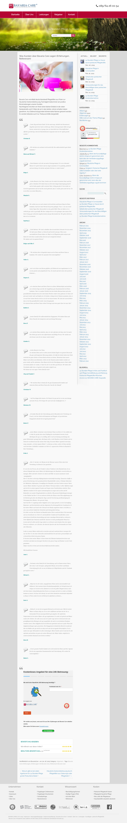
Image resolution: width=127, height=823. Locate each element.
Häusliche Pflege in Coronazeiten (91, 202)
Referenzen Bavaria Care (57, 764)
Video (11, 796)
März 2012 (83, 359)
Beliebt (93, 56)
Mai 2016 (83, 281)
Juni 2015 (83, 296)
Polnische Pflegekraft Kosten (103, 791)
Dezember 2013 (85, 322)
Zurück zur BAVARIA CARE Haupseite (93, 378)
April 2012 (83, 356)
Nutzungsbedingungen (37, 816)
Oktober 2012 (84, 342)
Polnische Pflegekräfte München (91, 375)
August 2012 (84, 346)
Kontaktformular (44, 726)
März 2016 (83, 286)
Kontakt (71, 13)
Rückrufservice (42, 799)
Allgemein (38, 42)
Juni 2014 (83, 315)
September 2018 (85, 238)
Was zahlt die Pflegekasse (102, 796)
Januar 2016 (84, 291)
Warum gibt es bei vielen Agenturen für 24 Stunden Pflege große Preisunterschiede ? (31, 773)
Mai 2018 (83, 240)
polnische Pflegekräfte (98, 816)
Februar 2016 (84, 288)
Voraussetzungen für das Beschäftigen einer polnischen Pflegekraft (95, 87)
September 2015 (85, 293)
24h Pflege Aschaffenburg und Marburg (93, 373)
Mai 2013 (83, 327)
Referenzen (69, 799)
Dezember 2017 (85, 245)
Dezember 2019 (85, 228)
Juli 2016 (83, 276)
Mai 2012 (83, 354)
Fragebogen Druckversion (45, 794)
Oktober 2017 (84, 250)
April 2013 (83, 330)
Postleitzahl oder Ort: (58, 686)
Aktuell (84, 56)
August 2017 (84, 252)
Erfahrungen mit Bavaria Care (40, 764)
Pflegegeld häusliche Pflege (102, 794)
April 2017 (83, 255)
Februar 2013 (84, 334)
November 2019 (85, 230)
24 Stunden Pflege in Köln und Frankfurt (93, 371)
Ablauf (25, 42)
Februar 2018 (84, 243)
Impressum (12, 794)
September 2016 (85, 272)
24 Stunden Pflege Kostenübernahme (93, 216)
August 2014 (84, 313)
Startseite (15, 13)
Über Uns (29, 13)
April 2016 (83, 284)
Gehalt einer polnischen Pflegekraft (92, 209)
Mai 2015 (83, 298)
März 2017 (83, 257)
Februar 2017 (84, 259)
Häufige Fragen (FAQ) (72, 794)
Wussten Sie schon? (61, 816)
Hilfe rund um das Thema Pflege (74, 42)
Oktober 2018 (84, 235)
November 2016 (85, 267)
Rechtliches (96, 42)
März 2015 (83, 301)
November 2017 (85, 247)
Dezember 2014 (85, 308)
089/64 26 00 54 (108, 5)
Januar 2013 (84, 337)
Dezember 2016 (85, 264)
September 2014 (85, 310)
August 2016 (84, 274)
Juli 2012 (82, 349)
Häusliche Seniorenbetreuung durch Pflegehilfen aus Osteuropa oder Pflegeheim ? (59, 773)
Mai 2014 (83, 318)
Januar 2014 (84, 320)
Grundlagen (88, 816)
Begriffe (102, 56)
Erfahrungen (53, 42)
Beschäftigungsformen (73, 791)
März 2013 (83, 332)
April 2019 (83, 233)
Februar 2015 (84, 303)
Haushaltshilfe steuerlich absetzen (104, 799)
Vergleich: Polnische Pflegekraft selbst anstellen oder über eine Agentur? (93, 170)
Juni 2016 (83, 279)
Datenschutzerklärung (49, 816)
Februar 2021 (84, 226)
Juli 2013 (83, 325)
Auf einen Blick (70, 796)
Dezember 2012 (85, 339)
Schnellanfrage (42, 796)
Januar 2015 (84, 305)
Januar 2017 (84, 262)
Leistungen (44, 13)
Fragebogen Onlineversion (46, 791)
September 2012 (85, 344)
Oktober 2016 (84, 269)
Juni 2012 (83, 351)
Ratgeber (58, 13)
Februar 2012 (84, 361)
